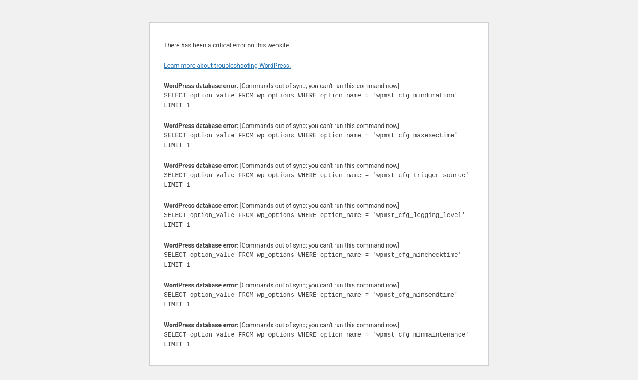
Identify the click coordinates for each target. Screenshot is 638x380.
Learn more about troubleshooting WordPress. (227, 65)
